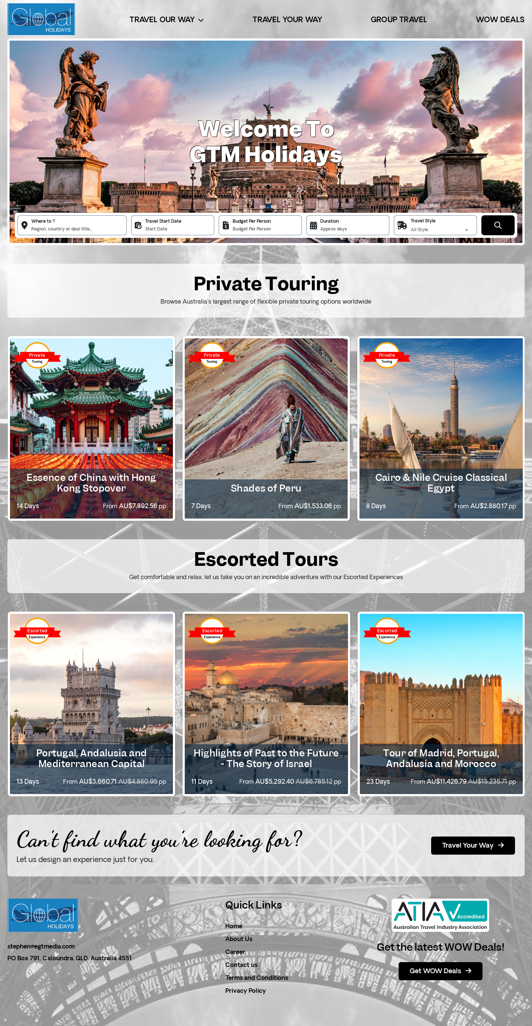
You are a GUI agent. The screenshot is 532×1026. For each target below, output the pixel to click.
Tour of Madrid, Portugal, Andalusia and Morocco (441, 758)
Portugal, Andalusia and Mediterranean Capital (91, 758)
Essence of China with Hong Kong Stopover (91, 483)
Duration (329, 221)
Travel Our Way (167, 20)
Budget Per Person (252, 221)
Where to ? (43, 221)
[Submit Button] (498, 225)
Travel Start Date (163, 221)
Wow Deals (500, 20)
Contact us (241, 965)
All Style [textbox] (419, 230)
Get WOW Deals (440, 971)
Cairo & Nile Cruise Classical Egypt (441, 483)
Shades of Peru (266, 488)
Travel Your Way (287, 20)
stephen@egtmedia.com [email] (41, 947)
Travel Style (423, 221)
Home (233, 927)
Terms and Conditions (256, 978)
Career (235, 952)
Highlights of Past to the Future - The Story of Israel (266, 758)
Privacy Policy (245, 991)
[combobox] (440, 230)
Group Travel (399, 20)
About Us (238, 940)
